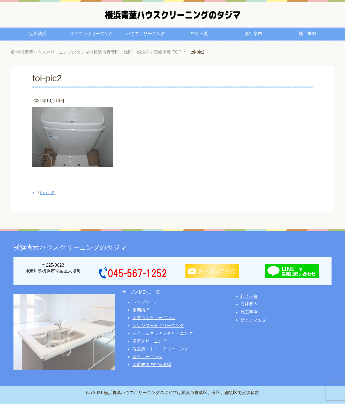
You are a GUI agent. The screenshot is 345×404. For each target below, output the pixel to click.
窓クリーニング (147, 356)
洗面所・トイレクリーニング (160, 349)
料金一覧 (199, 33)
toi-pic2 (47, 192)
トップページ (145, 302)
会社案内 (253, 33)
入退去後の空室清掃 (151, 364)
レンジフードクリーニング (158, 325)
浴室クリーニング (149, 341)
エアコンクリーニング (91, 33)
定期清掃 (37, 33)
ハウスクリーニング (145, 33)
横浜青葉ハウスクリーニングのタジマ (70, 247)
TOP (98, 52)
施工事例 (307, 33)
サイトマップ (253, 320)
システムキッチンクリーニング (162, 333)
